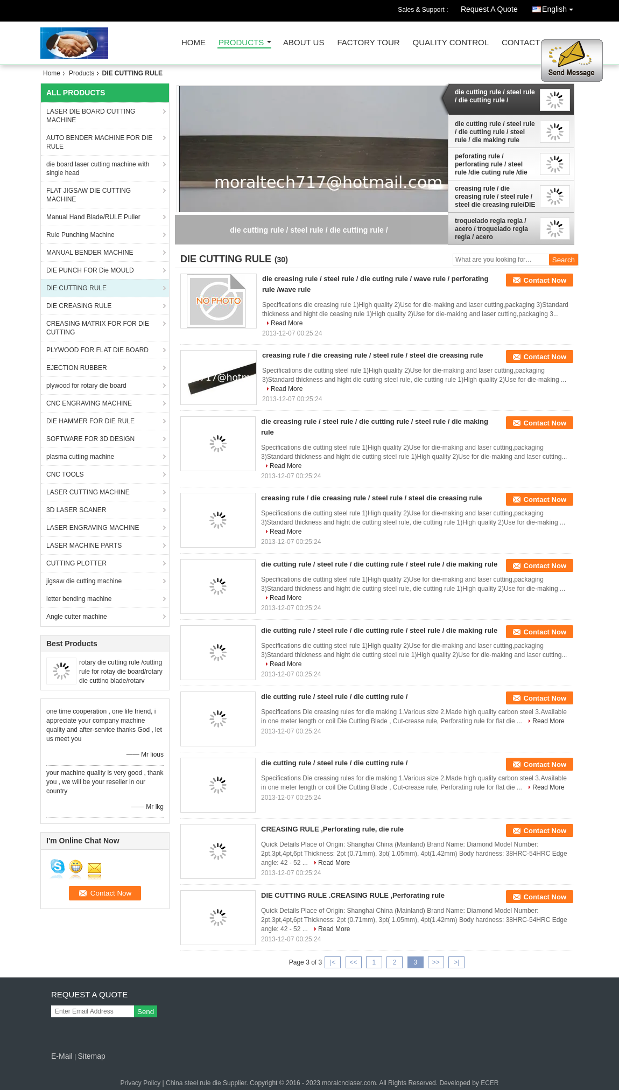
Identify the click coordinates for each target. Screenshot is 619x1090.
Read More (287, 323)
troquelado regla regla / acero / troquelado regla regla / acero (491, 229)
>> (436, 962)
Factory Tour (368, 43)
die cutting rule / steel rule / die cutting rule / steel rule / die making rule (495, 132)
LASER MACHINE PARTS (84, 545)
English (560, 7)
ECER (489, 1083)
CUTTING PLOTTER (76, 563)
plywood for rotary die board (86, 385)
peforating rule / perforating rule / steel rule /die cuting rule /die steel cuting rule (491, 164)
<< (353, 962)
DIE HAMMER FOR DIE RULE (90, 421)
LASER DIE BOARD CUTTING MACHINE (90, 116)
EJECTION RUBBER (76, 368)
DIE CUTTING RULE (76, 288)
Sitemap (91, 1056)
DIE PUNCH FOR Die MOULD (90, 270)
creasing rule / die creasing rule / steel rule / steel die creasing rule (372, 355)
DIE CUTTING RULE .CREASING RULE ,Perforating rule (353, 895)
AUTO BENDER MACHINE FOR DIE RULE (99, 142)
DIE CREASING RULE (78, 306)
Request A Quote (489, 9)
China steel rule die (193, 1083)
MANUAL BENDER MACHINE (89, 252)
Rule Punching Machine (80, 235)
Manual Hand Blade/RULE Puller (93, 217)
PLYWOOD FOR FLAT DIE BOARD (97, 350)
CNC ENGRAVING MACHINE (89, 403)
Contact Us (527, 43)
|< (332, 962)
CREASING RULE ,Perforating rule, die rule (332, 829)
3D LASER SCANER (76, 510)
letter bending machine (78, 599)
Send (145, 1012)
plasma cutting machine (80, 456)
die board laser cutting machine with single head (97, 168)
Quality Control (451, 43)
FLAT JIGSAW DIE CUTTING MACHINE (88, 195)
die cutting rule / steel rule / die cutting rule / (495, 96)
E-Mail (62, 1056)
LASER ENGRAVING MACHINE (92, 528)
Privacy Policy (141, 1083)
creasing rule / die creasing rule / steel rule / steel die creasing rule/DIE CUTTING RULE (495, 196)
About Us (303, 43)
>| (456, 962)
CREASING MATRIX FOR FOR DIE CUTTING (97, 328)
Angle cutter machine (76, 616)
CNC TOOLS (65, 474)
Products (241, 43)
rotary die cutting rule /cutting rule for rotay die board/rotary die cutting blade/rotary (121, 671)
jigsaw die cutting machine (84, 581)
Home (193, 43)
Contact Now (545, 280)
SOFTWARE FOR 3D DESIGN (90, 439)
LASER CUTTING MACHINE (88, 492)
